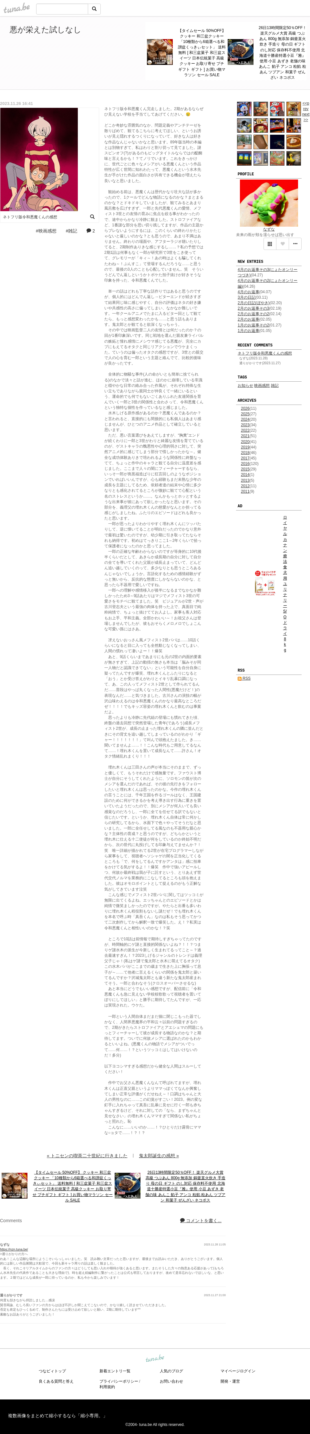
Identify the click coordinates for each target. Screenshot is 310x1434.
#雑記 (72, 230)
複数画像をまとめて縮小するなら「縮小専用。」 (58, 1415)
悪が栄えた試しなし (45, 29)
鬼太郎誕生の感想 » (159, 1155)
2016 (245, 463)
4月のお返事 (248, 292)
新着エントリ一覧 (114, 1371)
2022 (245, 430)
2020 (245, 441)
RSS (244, 678)
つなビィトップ (52, 1371)
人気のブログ (171, 1371)
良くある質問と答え (56, 1381)
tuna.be (155, 1359)
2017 (245, 458)
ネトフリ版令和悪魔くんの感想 (265, 353)
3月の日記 (246, 297)
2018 (245, 452)
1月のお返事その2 (253, 325)
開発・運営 (230, 1381)
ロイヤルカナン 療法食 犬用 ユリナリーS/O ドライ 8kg (285, 583)
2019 (245, 447)
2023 (245, 425)
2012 (245, 486)
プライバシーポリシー (118, 1381)
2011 (245, 491)
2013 (245, 480)
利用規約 (107, 1387)
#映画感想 (46, 230)
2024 (245, 419)
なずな (269, 229)
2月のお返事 (248, 319)
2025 (245, 414)
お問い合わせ (171, 1381)
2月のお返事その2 (253, 314)
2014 (245, 474)
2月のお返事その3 (253, 308)
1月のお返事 (248, 330)
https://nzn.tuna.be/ (14, 1249)
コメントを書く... (201, 1220)
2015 (245, 469)
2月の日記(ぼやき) (254, 303)
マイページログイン (238, 1371)
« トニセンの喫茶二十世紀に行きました (87, 1155)
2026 (245, 408)
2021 (245, 436)
